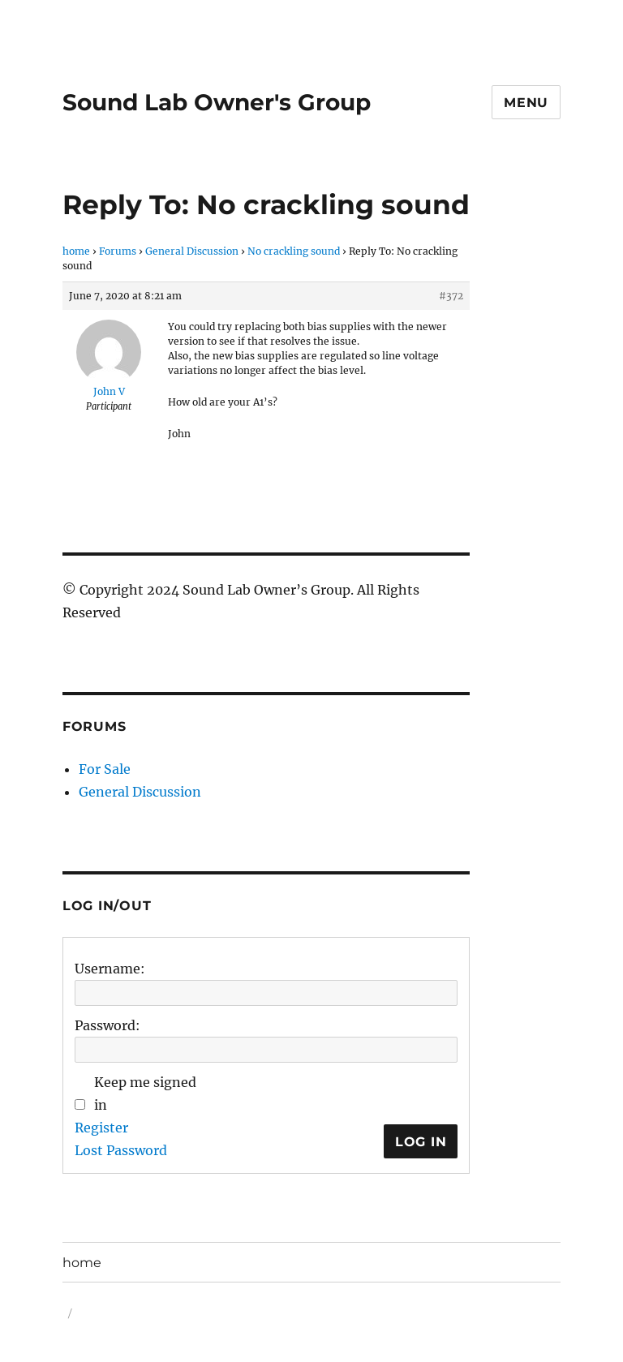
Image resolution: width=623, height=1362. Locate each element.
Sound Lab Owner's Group (216, 102)
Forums (117, 251)
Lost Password (121, 1150)
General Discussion (191, 251)
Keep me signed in (145, 1093)
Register (101, 1127)
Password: (107, 1025)
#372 (451, 296)
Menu (526, 102)
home (76, 251)
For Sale (105, 769)
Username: (110, 968)
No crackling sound (293, 251)
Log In (421, 1141)
